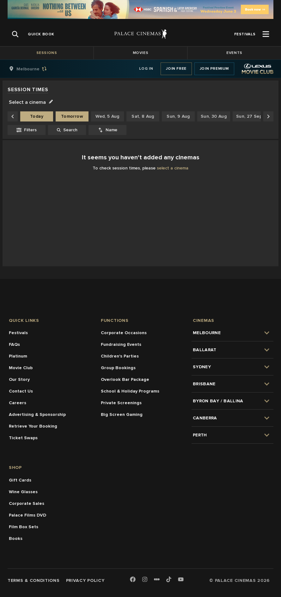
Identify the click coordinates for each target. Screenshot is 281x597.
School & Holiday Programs (130, 391)
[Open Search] (15, 34)
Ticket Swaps (23, 437)
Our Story (19, 379)
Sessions (46, 52)
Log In (146, 68)
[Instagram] (145, 579)
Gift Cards (20, 480)
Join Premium (214, 68)
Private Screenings (121, 402)
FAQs (14, 344)
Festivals (18, 332)
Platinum (18, 356)
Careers (17, 402)
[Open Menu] (265, 34)
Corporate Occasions (124, 332)
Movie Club (21, 367)
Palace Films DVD (27, 515)
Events (234, 52)
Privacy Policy (85, 580)
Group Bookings (118, 367)
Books (15, 538)
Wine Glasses (23, 491)
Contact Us (21, 391)
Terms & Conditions (34, 580)
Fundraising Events (121, 344)
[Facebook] (133, 579)
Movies (141, 52)
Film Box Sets (23, 526)
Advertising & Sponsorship (37, 414)
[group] (34, 69)
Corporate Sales (26, 503)
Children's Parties (120, 356)
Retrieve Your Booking (33, 426)
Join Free (176, 68)
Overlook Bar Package (125, 379)
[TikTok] (169, 579)
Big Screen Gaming (122, 414)
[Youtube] (181, 579)
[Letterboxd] (157, 579)
